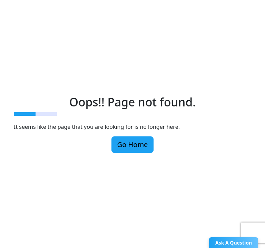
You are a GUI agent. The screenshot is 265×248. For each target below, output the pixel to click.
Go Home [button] (132, 144)
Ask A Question (233, 242)
